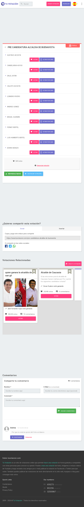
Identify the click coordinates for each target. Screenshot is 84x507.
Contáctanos (7, 484)
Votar (34, 59)
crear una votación (48, 466)
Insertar (61, 228)
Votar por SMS (47, 59)
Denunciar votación (42, 165)
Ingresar (66, 4)
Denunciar (28, 437)
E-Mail (51, 387)
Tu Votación (7, 463)
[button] (75, 4)
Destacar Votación (33, 174)
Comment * (8, 396)
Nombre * (7, 387)
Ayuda (5, 487)
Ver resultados (13, 174)
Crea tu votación (73, 263)
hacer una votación (51, 463)
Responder (17, 437)
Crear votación (53, 4)
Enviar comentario (66, 411)
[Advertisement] (42, 25)
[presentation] (20, 413)
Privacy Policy (7, 490)
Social (22, 228)
